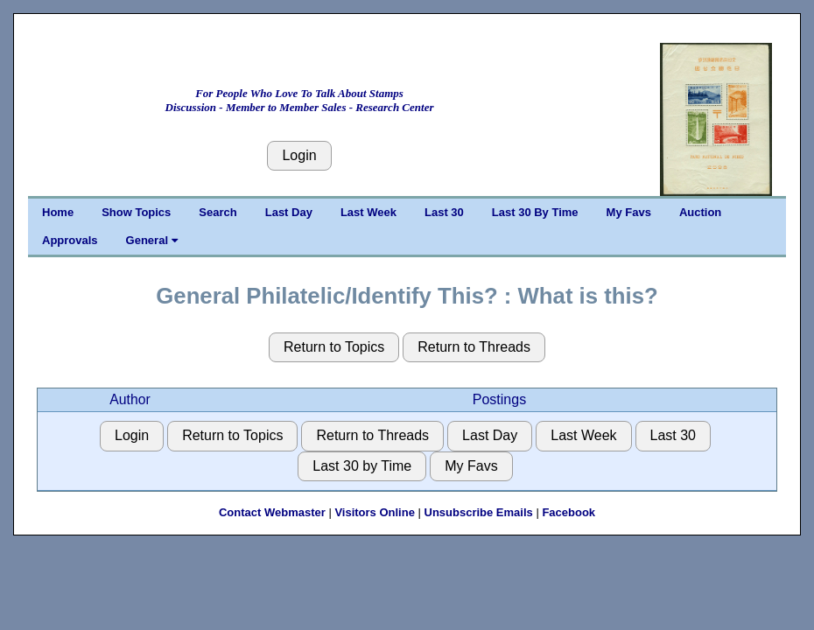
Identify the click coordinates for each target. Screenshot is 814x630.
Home (58, 212)
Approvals (70, 240)
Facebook (568, 512)
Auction (700, 212)
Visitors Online (374, 512)
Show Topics (136, 212)
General (152, 240)
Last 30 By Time (535, 212)
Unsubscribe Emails (479, 512)
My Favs (629, 212)
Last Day (288, 212)
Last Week (368, 212)
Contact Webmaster (272, 512)
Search (217, 212)
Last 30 (444, 212)
